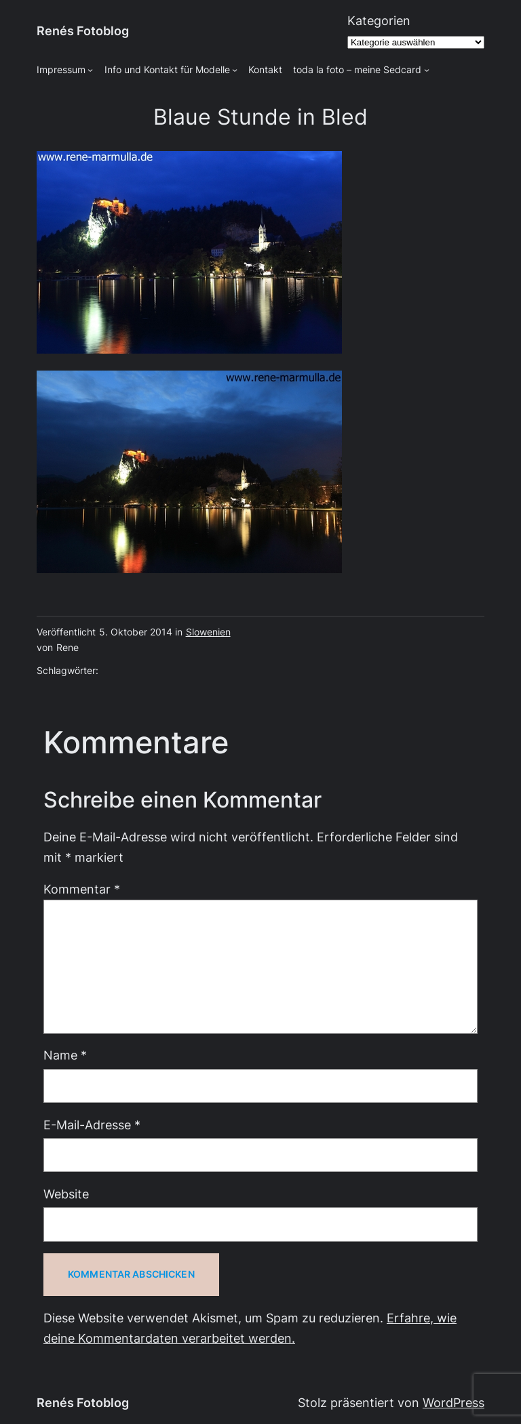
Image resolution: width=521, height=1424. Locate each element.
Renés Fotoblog (83, 31)
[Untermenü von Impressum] (90, 69)
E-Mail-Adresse (91, 1125)
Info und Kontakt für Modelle (167, 69)
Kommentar (81, 889)
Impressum (61, 69)
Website (66, 1194)
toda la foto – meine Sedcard (357, 69)
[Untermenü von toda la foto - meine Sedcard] (426, 69)
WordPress (453, 1403)
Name (65, 1055)
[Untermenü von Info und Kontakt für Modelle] (234, 69)
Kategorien (378, 21)
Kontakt (265, 69)
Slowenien (208, 632)
